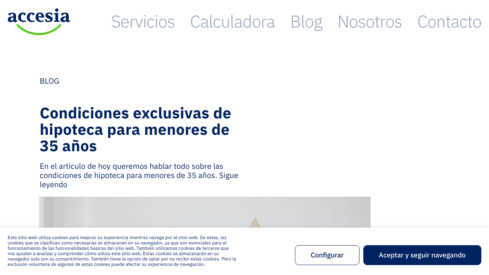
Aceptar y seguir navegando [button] (422, 255)
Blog (379, 21)
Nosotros (418, 21)
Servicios (282, 21)
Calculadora (335, 21)
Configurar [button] (327, 255)
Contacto (465, 21)
